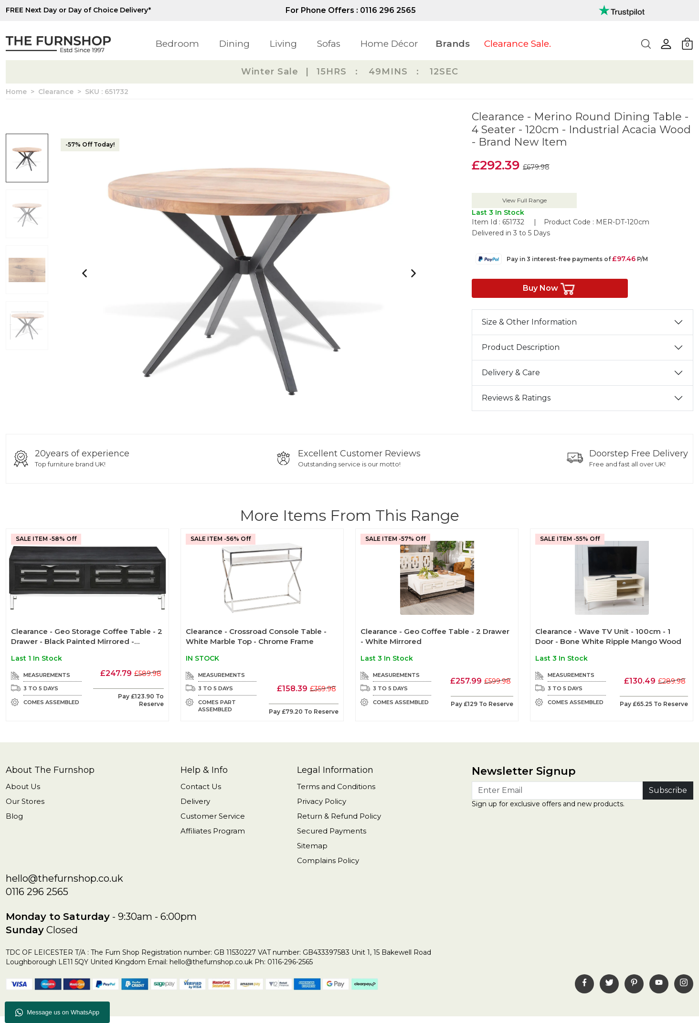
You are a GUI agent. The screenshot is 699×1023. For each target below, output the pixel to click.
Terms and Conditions (336, 786)
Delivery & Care (511, 372)
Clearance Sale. (517, 43)
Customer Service (212, 816)
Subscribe (668, 790)
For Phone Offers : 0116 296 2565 (351, 10)
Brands (452, 43)
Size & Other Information (529, 322)
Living (283, 43)
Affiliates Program (212, 830)
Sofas (328, 43)
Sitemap (312, 845)
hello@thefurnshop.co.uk (64, 878)
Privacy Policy (321, 801)
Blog (14, 816)
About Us (23, 786)
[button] (666, 44)
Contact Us (200, 786)
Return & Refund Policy (339, 816)
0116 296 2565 (37, 891)
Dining (234, 43)
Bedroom (177, 43)
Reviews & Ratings (516, 397)
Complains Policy (328, 860)
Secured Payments (331, 830)
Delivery (195, 801)
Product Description (521, 347)
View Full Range (524, 200)
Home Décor (389, 43)
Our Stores (25, 801)
